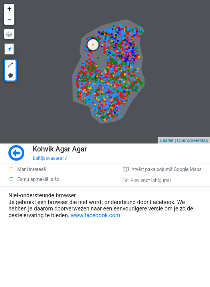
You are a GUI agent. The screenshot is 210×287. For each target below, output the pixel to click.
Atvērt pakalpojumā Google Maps (162, 169)
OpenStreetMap (192, 140)
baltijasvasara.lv (50, 158)
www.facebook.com (95, 215)
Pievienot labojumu (147, 180)
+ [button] (9, 9)
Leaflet (166, 140)
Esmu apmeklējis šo (33, 179)
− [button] (9, 19)
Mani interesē (27, 169)
